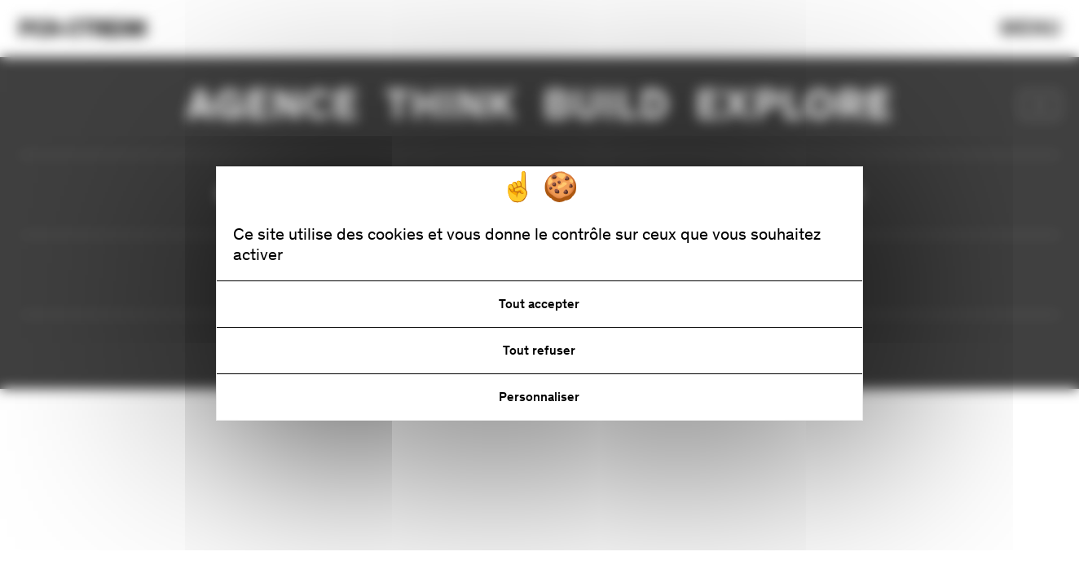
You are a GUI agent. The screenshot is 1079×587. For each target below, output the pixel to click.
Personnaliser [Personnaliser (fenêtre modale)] (539, 396)
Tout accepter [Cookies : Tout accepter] (539, 303)
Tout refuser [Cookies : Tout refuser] (539, 350)
